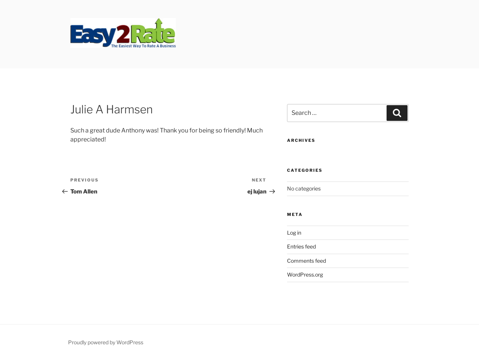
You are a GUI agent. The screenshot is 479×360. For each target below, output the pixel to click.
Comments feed (306, 260)
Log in (294, 232)
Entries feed (301, 246)
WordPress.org (305, 274)
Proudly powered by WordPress (105, 342)
